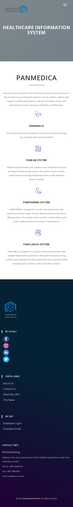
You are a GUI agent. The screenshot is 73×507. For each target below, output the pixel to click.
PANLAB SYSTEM (36, 160)
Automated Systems (31, 498)
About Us (8, 383)
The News (9, 400)
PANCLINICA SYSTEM (36, 244)
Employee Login (12, 423)
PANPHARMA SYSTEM (36, 202)
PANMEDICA (36, 126)
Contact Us (9, 389)
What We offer (11, 394)
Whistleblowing (11, 452)
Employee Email (12, 428)
